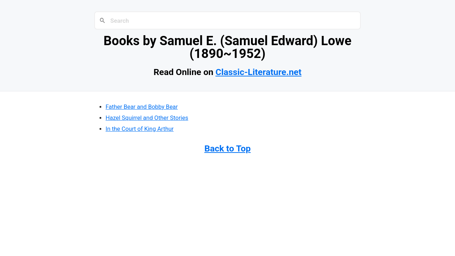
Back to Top (227, 148)
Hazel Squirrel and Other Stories (147, 117)
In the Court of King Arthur (139, 129)
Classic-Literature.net (258, 72)
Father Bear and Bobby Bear (142, 106)
